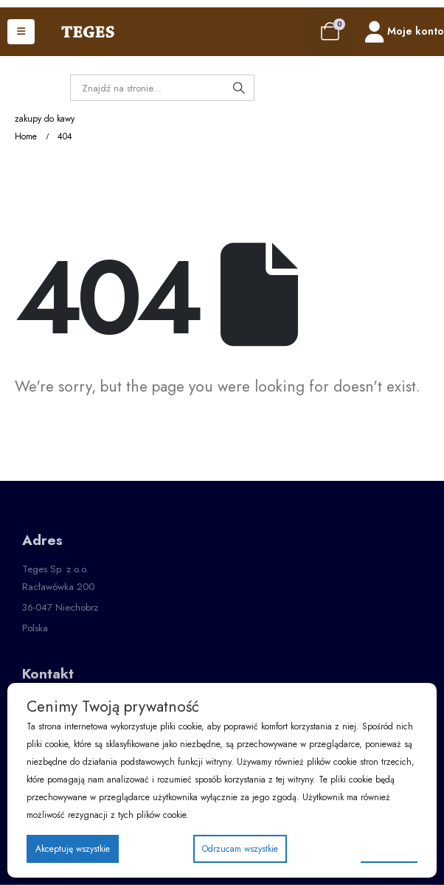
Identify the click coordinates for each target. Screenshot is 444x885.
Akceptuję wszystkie (72, 849)
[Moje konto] (404, 32)
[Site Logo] (88, 32)
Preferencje (389, 848)
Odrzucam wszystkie (240, 849)
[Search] (239, 87)
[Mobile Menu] (21, 31)
